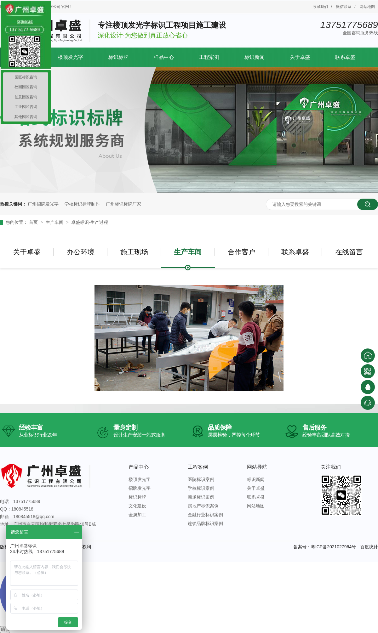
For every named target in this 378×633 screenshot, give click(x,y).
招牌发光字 (140, 488)
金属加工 (137, 514)
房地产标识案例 (203, 505)
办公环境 (80, 252)
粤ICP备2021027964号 (333, 546)
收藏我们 (320, 6)
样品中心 (164, 57)
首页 (34, 222)
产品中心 (139, 467)
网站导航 (257, 467)
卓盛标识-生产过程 (89, 222)
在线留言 (349, 252)
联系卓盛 (345, 57)
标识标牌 (118, 57)
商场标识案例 (201, 497)
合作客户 (241, 252)
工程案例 (209, 57)
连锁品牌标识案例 (205, 523)
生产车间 (55, 222)
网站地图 (367, 6)
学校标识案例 (201, 488)
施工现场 (134, 252)
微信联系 (343, 6)
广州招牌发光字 (43, 203)
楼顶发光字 (70, 57)
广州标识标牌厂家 (123, 203)
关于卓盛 (300, 57)
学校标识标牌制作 (82, 203)
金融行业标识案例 (205, 514)
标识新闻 (254, 57)
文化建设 (137, 505)
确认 (5, 629)
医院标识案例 (201, 479)
